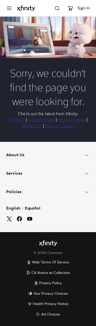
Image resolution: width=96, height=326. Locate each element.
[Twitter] (9, 219)
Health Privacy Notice (48, 303)
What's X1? (32, 126)
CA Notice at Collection (48, 272)
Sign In (84, 8)
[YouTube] (30, 219)
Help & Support (60, 126)
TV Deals (16, 120)
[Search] (57, 8)
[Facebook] (19, 219)
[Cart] (70, 8)
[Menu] (9, 8)
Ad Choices (48, 314)
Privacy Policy (48, 283)
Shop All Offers (71, 120)
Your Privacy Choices (48, 293)
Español (32, 208)
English (13, 208)
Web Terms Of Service (48, 262)
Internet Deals (41, 120)
